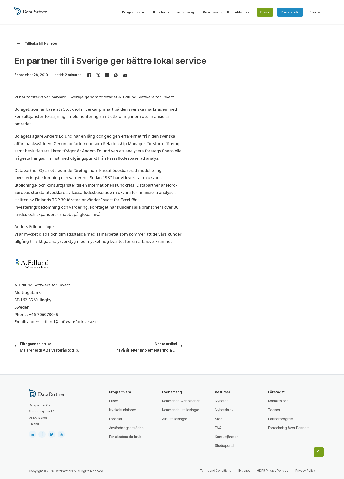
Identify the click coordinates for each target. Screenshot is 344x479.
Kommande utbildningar (180, 410)
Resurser (210, 12)
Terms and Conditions (215, 470)
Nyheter (221, 401)
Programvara (133, 12)
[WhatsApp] (115, 75)
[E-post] (124, 75)
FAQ (218, 428)
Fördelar (115, 419)
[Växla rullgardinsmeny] (147, 12)
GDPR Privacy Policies (272, 470)
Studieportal (224, 445)
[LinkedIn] (107, 75)
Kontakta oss (238, 12)
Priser (265, 12)
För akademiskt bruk (125, 437)
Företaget (276, 392)
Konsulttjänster (226, 437)
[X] (98, 75)
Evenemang (184, 12)
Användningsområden (126, 428)
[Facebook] (89, 75)
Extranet (244, 470)
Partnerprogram (280, 419)
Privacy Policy (305, 470)
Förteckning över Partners (288, 428)
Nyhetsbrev (224, 410)
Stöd (218, 419)
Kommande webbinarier (181, 401)
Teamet (274, 410)
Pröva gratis (290, 12)
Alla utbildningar (174, 419)
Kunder (159, 12)
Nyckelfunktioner (122, 410)
